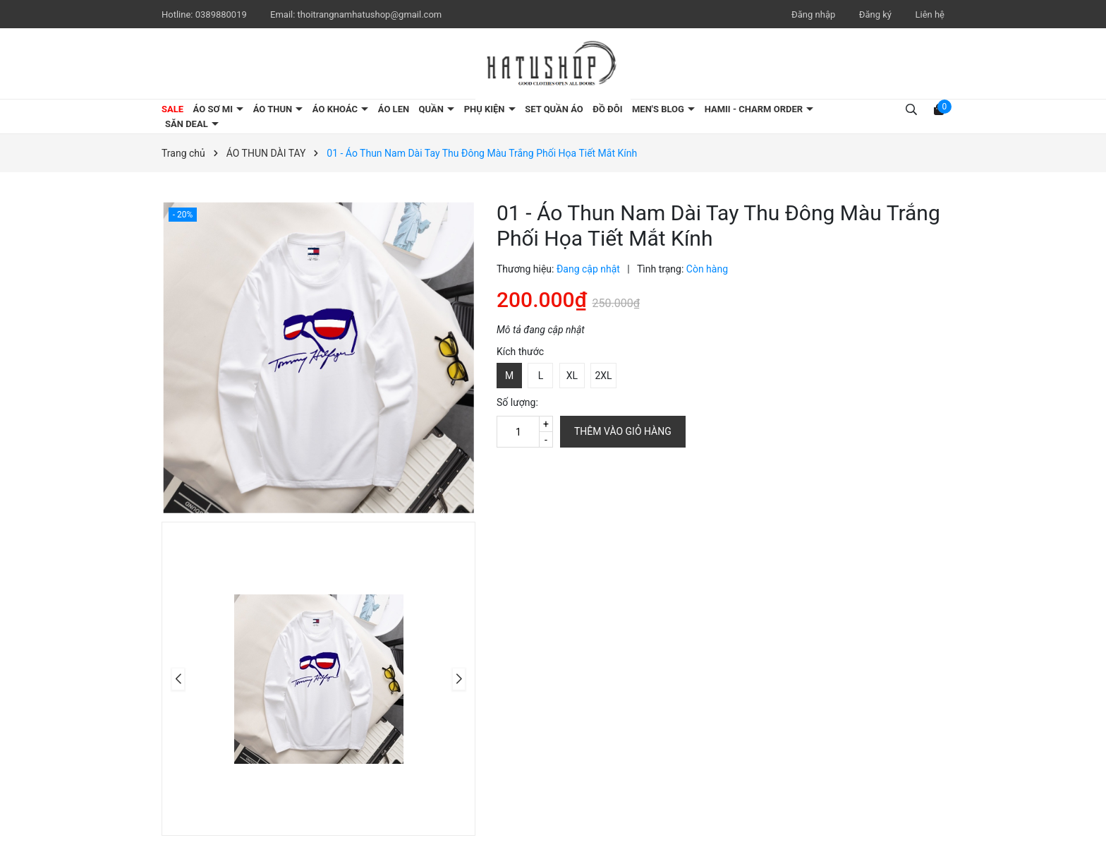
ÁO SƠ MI (214, 109)
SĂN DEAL (187, 124)
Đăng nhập (813, 14)
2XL (603, 375)
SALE (172, 109)
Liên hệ (929, 14)
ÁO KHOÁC (336, 109)
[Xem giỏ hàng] (938, 108)
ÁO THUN (274, 109)
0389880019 (222, 14)
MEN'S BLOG (659, 109)
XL (572, 375)
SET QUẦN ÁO (554, 109)
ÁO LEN (393, 109)
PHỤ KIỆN (485, 109)
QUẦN (432, 109)
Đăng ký (875, 14)
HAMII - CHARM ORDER (755, 109)
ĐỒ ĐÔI (607, 109)
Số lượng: (517, 402)
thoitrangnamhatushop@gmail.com (370, 14)
